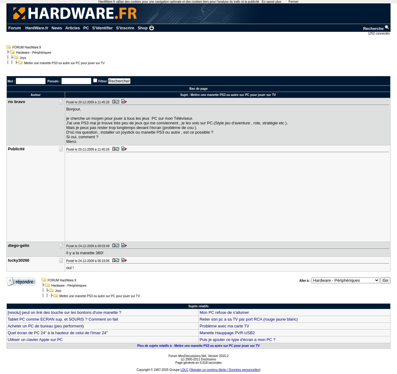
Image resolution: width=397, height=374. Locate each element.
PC (86, 28)
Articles (72, 28)
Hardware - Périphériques (33, 52)
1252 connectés (379, 33)
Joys (23, 58)
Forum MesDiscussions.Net (187, 356)
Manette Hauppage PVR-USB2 (227, 332)
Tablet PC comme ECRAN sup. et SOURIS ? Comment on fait (63, 319)
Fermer (293, 1)
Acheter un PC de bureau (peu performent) (46, 326)
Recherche (376, 28)
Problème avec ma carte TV (224, 326)
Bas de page (198, 88)
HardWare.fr (36, 28)
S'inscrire (125, 28)
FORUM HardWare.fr (26, 47)
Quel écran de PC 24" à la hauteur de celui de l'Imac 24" (58, 332)
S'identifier (102, 28)
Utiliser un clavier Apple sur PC (35, 339)
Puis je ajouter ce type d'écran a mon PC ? (237, 339)
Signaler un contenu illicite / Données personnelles (224, 370)
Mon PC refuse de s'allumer (224, 312)
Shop (146, 28)
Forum (14, 28)
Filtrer (102, 81)
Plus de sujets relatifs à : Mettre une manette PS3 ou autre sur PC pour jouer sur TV (198, 345)
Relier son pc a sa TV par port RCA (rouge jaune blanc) (249, 319)
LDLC (184, 370)
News (57, 28)
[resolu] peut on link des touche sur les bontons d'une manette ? (64, 312)
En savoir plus (271, 1)
